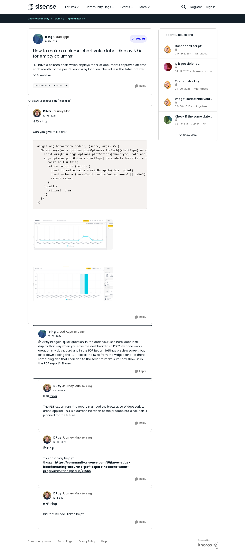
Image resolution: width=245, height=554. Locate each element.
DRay (45, 342)
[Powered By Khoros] (208, 544)
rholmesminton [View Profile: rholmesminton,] (202, 71)
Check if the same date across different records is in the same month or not (193, 116)
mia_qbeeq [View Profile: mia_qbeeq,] (200, 53)
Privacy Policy (87, 541)
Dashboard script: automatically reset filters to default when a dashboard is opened (193, 46)
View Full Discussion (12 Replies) (50, 101)
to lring (87, 386)
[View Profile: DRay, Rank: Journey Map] (37, 113)
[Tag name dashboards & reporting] (51, 85)
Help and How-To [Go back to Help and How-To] (75, 18)
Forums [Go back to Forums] (58, 18)
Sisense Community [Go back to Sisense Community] (38, 18)
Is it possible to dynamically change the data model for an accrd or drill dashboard (193, 64)
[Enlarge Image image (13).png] (73, 234)
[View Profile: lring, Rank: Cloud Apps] (38, 39)
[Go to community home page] (42, 7)
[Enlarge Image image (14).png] (73, 283)
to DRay (79, 332)
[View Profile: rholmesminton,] (168, 67)
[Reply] (140, 86)
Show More (42, 75)
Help (104, 541)
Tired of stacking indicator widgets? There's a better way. (190, 81)
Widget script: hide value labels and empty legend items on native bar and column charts (193, 99)
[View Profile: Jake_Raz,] (168, 120)
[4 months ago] (182, 124)
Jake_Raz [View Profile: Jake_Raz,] (199, 124)
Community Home (39, 541)
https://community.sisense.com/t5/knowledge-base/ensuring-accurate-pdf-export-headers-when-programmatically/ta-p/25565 (86, 466)
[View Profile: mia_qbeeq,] (168, 49)
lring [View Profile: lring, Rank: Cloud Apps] (48, 37)
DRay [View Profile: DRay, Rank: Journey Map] (47, 111)
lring (43, 121)
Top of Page (65, 541)
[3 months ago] (182, 53)
